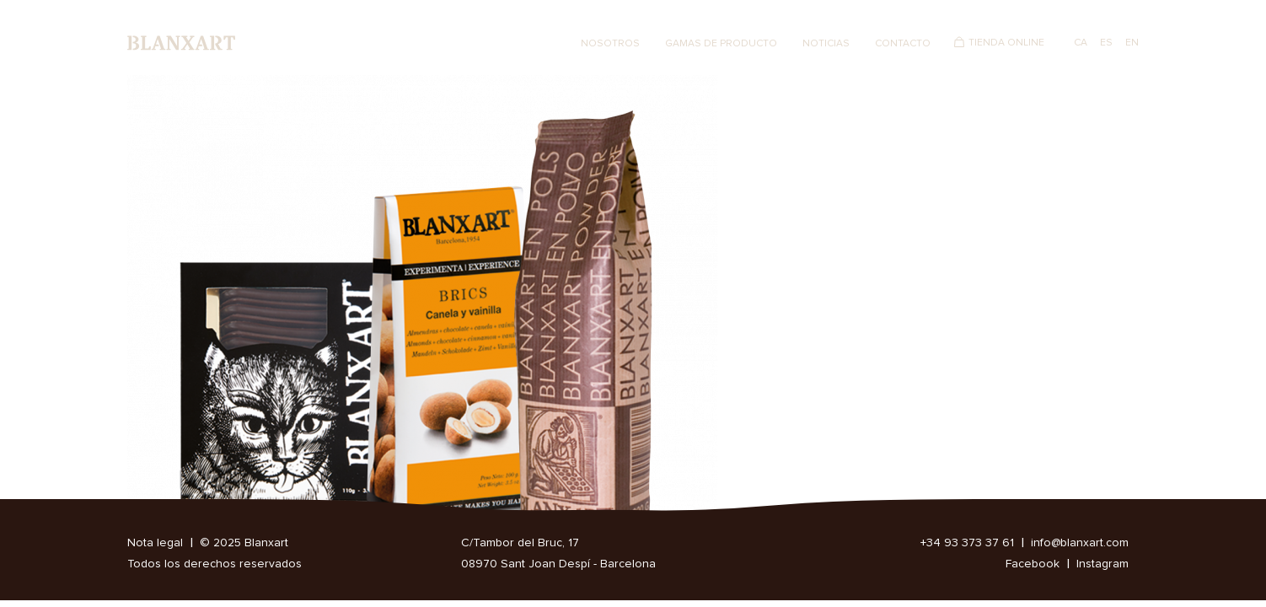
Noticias (826, 44)
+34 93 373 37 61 (967, 543)
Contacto (903, 44)
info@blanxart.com (1080, 543)
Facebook (1032, 564)
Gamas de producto (721, 44)
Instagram (1102, 564)
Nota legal (155, 543)
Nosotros (610, 44)
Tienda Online (1006, 43)
